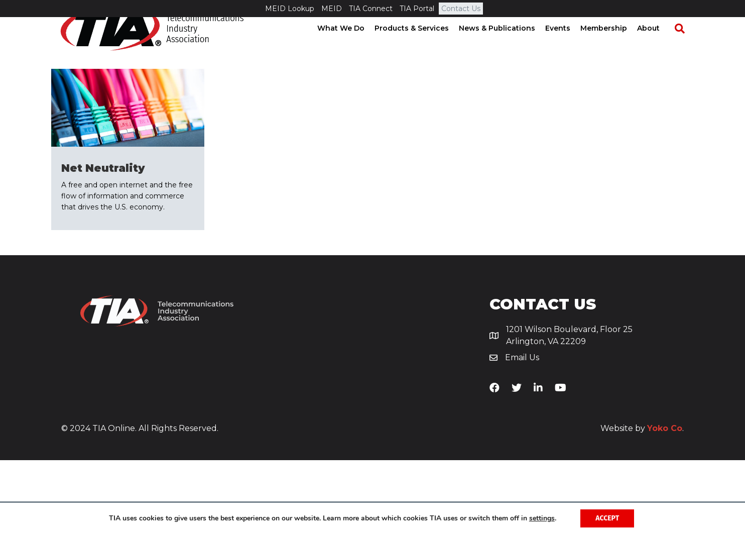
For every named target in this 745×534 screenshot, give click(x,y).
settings (542, 518)
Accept (607, 518)
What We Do (350, 45)
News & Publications (506, 45)
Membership (612, 45)
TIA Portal (417, 8)
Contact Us (460, 8)
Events (566, 45)
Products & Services (421, 45)
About (657, 45)
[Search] (684, 45)
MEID (331, 8)
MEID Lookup (289, 8)
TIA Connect (371, 8)
